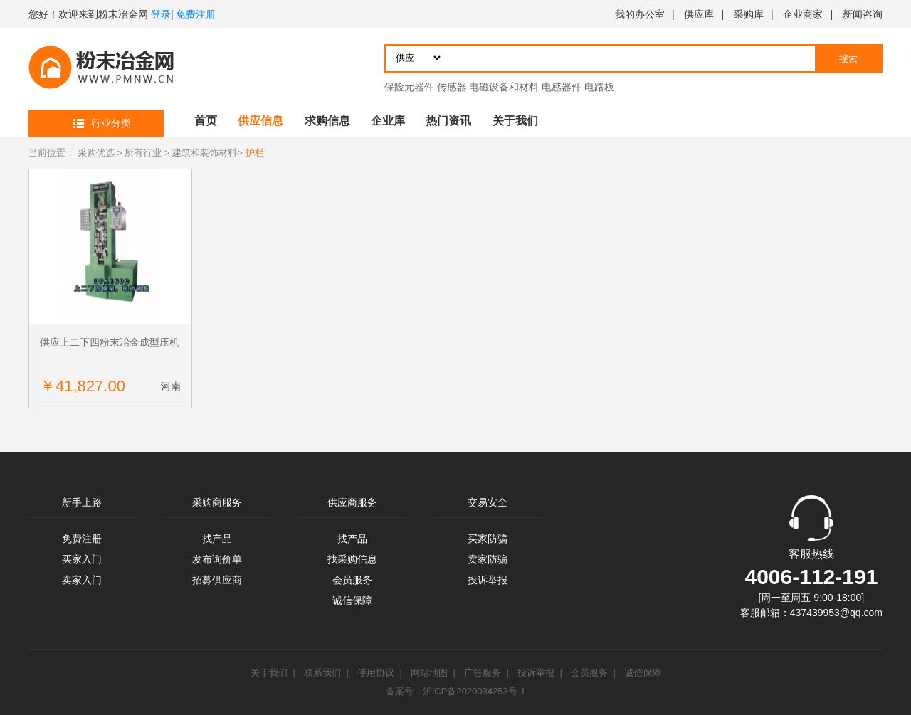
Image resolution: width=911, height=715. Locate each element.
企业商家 (803, 14)
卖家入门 (82, 580)
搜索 (848, 58)
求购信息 (327, 121)
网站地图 (429, 672)
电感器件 (561, 86)
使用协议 (375, 672)
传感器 (452, 86)
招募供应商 (217, 580)
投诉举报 (487, 580)
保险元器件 (409, 86)
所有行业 (143, 152)
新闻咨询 (863, 14)
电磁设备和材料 (504, 86)
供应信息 (260, 121)
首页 (205, 121)
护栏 (255, 152)
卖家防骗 (487, 559)
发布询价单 (217, 559)
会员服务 (352, 580)
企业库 (388, 121)
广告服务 (482, 672)
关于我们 (515, 121)
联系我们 (322, 672)
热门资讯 (448, 121)
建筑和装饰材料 (204, 152)
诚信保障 (352, 600)
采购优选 (96, 152)
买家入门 (82, 559)
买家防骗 (487, 538)
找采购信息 (352, 559)
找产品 (217, 538)
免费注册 (196, 14)
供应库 (699, 14)
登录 (161, 14)
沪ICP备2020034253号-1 (474, 691)
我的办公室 (640, 14)
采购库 (749, 14)
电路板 (599, 86)
